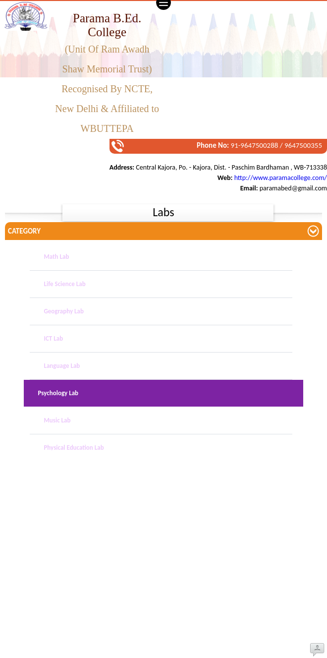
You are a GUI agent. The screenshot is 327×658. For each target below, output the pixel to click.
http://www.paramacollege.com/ (280, 178)
